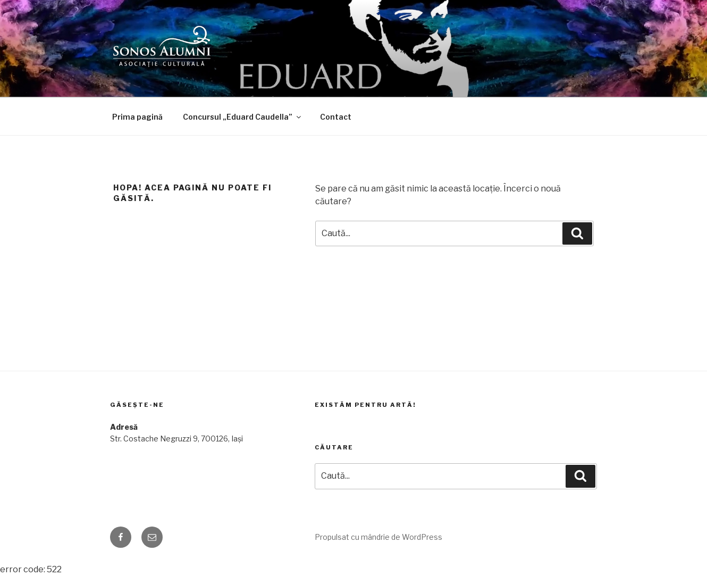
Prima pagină (137, 116)
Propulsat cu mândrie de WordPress (378, 536)
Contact (335, 116)
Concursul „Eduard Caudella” (242, 116)
